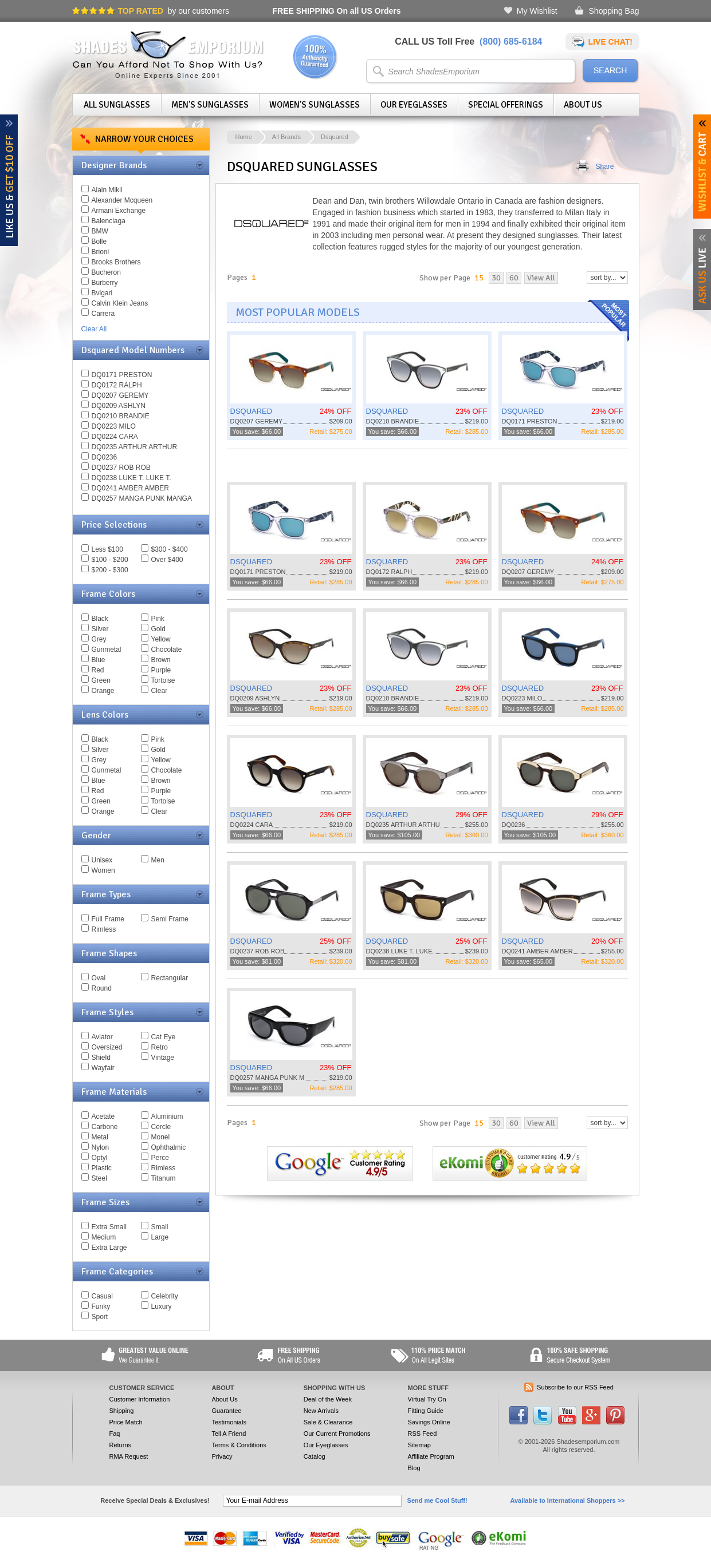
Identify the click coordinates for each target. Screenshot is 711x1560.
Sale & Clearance (328, 1422)
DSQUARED (251, 411)
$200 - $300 (110, 570)
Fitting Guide (425, 1410)
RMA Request (128, 1456)
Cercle (161, 1127)
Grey (99, 639)
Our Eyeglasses (413, 105)
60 (513, 278)
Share (605, 167)
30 (496, 278)
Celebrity (164, 1296)
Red (98, 670)
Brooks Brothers (116, 262)
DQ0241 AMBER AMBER (130, 488)
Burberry (105, 283)
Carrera (103, 314)
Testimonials (228, 1422)
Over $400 (167, 560)
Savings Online (429, 1422)
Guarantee (226, 1410)
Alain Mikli (107, 190)
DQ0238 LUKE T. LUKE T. (131, 478)
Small (159, 1227)
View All (541, 278)
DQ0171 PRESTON (122, 375)
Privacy (221, 1456)
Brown (161, 660)
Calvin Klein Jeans (120, 303)
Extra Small (109, 1227)
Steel (99, 1178)
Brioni (100, 252)
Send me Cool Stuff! (437, 1500)
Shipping (121, 1410)
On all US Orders (337, 10)
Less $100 (107, 549)
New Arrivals (321, 1410)
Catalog (314, 1456)
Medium (104, 1237)
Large (160, 1237)
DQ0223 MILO (114, 426)
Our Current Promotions (337, 1433)
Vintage (162, 1058)
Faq (114, 1433)
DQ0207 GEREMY (120, 395)
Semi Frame (169, 919)
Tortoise (163, 680)
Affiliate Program (431, 1456)
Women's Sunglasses (314, 105)
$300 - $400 (169, 549)
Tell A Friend (228, 1433)
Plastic (102, 1168)
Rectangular (169, 978)
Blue (98, 660)
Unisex (102, 860)
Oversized (107, 1047)
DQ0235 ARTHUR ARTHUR (135, 447)
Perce (160, 1158)
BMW (100, 231)
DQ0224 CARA (115, 437)
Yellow (161, 639)
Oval (99, 978)
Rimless (104, 929)
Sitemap (419, 1445)
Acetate (103, 1116)
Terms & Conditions (238, 1445)
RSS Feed (422, 1433)
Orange (103, 691)
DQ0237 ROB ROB (121, 468)
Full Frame (108, 919)
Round (102, 988)
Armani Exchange (119, 211)
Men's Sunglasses (210, 105)
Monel (160, 1137)
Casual (102, 1296)
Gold (158, 629)
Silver (100, 629)
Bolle (99, 241)
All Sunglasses (117, 105)
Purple (161, 670)
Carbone (105, 1127)
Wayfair (103, 1068)
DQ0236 (104, 457)
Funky (101, 1306)
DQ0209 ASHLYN (119, 406)
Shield (101, 1058)
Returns (120, 1445)
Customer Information (139, 1399)
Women (103, 870)
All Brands (286, 136)
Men (157, 860)
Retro (159, 1047)
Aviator (102, 1037)
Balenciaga (108, 221)
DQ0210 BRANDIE (121, 416)
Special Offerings (505, 105)
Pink (157, 619)
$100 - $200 (110, 560)
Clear (159, 691)
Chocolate (166, 650)
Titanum (163, 1178)
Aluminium (167, 1116)
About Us (583, 105)
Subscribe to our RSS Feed (575, 1387)
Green (101, 680)
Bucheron (106, 272)
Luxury (161, 1306)
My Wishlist (537, 10)
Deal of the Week (328, 1399)
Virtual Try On (427, 1399)
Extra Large (109, 1248)
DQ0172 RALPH (117, 385)
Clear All (94, 329)
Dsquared (334, 136)
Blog (414, 1467)
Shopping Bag (614, 10)
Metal (100, 1137)
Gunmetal (106, 650)
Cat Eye (163, 1037)
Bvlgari (102, 293)
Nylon (100, 1147)
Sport (100, 1317)
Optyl (100, 1158)
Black (100, 619)
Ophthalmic (168, 1147)
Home (243, 136)
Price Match (126, 1422)
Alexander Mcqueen (122, 200)
